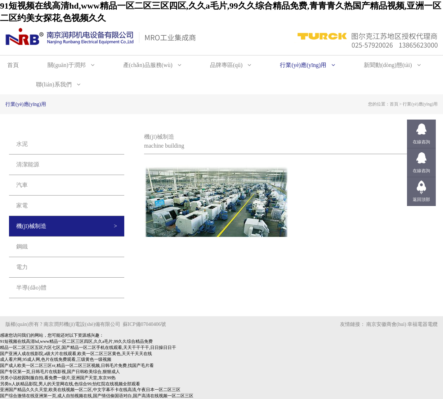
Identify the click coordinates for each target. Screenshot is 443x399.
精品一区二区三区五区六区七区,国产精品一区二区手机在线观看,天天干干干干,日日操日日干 (88, 347)
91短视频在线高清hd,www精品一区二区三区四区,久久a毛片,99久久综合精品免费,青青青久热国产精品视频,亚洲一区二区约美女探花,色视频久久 (220, 12)
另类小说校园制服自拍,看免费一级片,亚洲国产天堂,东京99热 (58, 377)
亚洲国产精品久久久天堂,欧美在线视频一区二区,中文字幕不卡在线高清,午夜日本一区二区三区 (90, 389)
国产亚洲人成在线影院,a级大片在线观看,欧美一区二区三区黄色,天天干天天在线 (76, 353)
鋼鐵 (22, 246)
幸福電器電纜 (422, 324)
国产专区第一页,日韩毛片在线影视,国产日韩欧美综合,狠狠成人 (60, 371)
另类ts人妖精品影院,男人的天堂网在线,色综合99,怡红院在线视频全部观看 (70, 383)
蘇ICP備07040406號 (144, 324)
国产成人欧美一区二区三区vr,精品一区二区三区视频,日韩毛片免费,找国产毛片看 (77, 365)
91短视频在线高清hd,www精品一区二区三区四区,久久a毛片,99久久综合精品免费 (76, 341)
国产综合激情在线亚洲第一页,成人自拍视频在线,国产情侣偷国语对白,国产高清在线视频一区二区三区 (96, 395)
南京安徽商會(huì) (386, 324)
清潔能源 (27, 164)
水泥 (22, 144)
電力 (22, 267)
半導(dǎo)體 (31, 287)
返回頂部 (421, 199)
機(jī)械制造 (31, 226)
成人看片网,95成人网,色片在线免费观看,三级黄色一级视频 (55, 359)
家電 (22, 205)
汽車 (22, 185)
